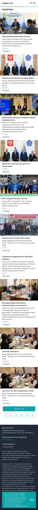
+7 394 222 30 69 (7, 447)
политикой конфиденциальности (16, 506)
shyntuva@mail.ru (7, 439)
